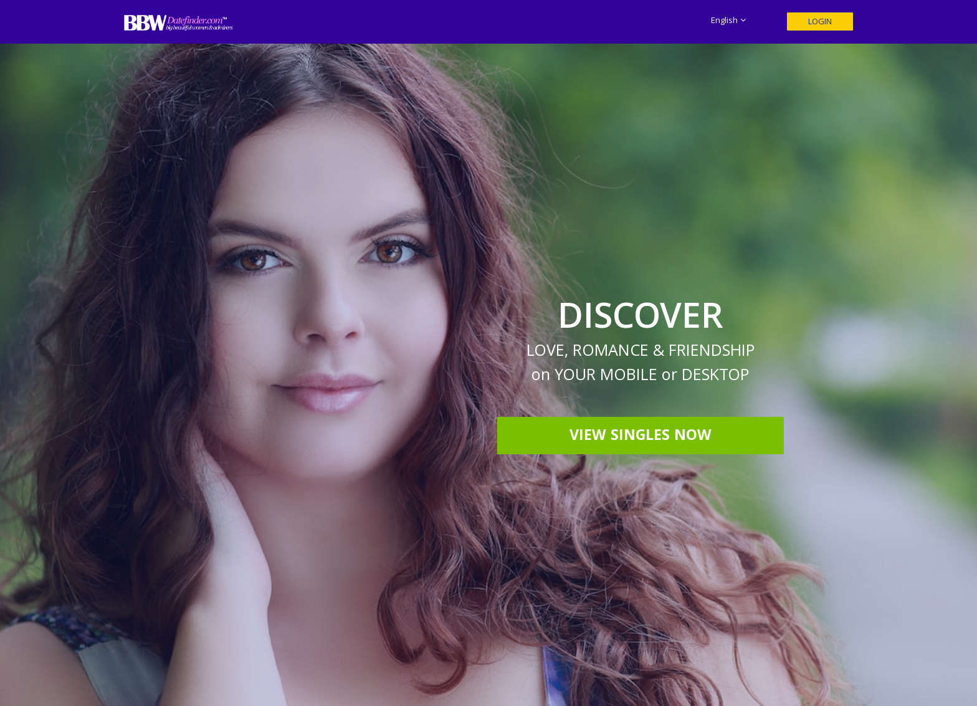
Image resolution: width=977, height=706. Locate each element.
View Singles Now (641, 436)
